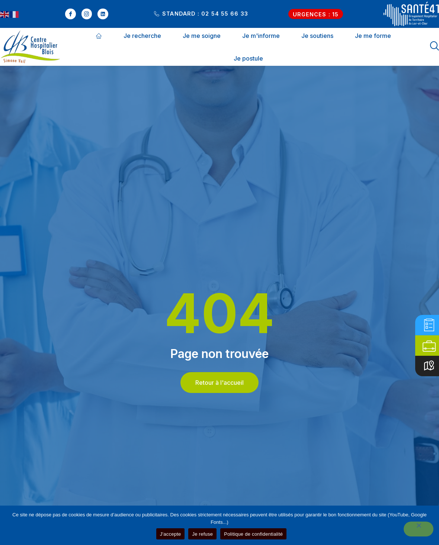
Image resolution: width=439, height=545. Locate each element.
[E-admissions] (429, 325)
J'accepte (170, 534)
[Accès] (429, 366)
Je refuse (202, 534)
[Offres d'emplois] (429, 345)
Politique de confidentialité (253, 534)
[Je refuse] (418, 529)
